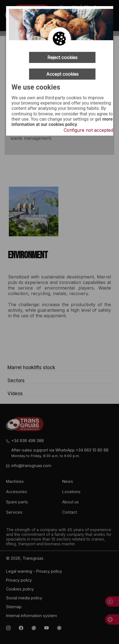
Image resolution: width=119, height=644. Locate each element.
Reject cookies (62, 57)
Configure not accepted (88, 130)
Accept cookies (62, 74)
